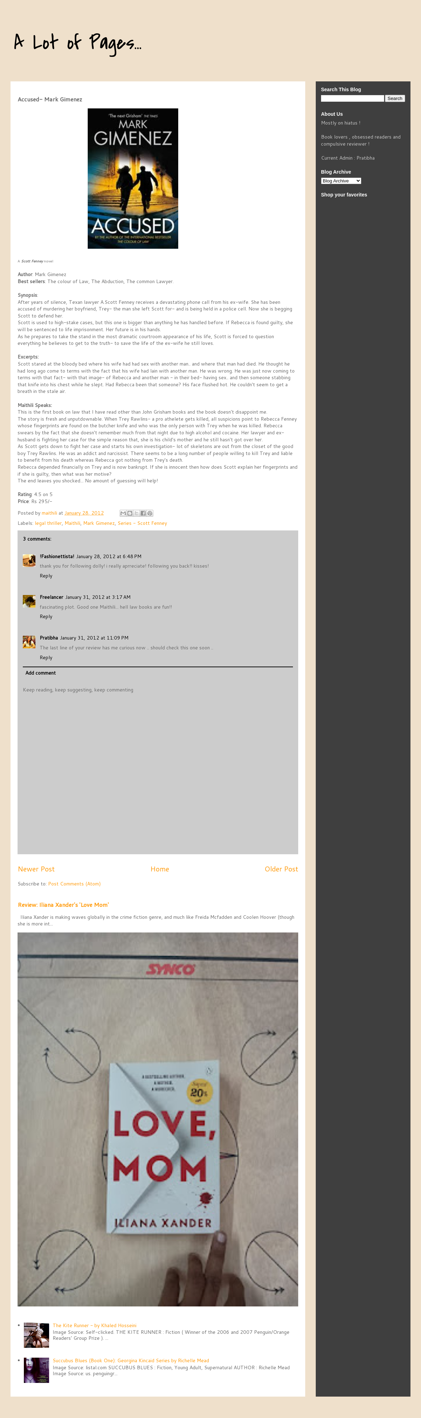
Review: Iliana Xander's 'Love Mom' (63, 905)
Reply (46, 575)
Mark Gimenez (99, 523)
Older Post (281, 869)
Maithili (72, 523)
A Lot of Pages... (78, 43)
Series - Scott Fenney (142, 523)
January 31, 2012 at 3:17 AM (98, 597)
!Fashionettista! (57, 556)
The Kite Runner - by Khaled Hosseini (94, 1325)
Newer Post (36, 869)
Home (159, 869)
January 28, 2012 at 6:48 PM (108, 556)
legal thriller (48, 523)
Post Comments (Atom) (74, 883)
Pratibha (49, 637)
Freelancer (51, 597)
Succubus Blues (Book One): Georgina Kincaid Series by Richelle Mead (131, 1360)
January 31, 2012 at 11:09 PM (94, 637)
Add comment (40, 672)
